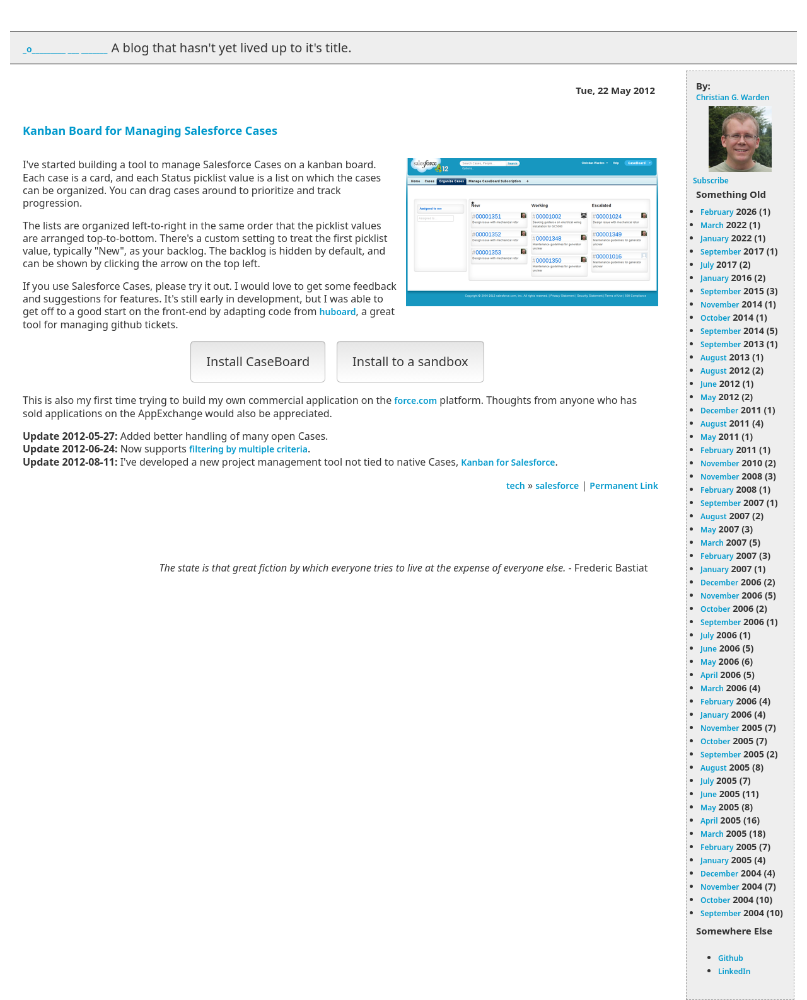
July (707, 265)
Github (730, 958)
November (720, 304)
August (713, 357)
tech (515, 485)
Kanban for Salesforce (508, 462)
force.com (415, 400)
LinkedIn (734, 971)
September (720, 251)
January (714, 238)
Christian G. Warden (732, 97)
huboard (338, 312)
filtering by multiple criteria (248, 449)
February (717, 212)
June (708, 384)
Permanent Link (623, 485)
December (719, 410)
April (709, 675)
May (708, 397)
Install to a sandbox (410, 361)
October (715, 318)
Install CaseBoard (258, 361)
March (712, 225)
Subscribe (711, 180)
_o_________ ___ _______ (65, 49)
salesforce (557, 485)
